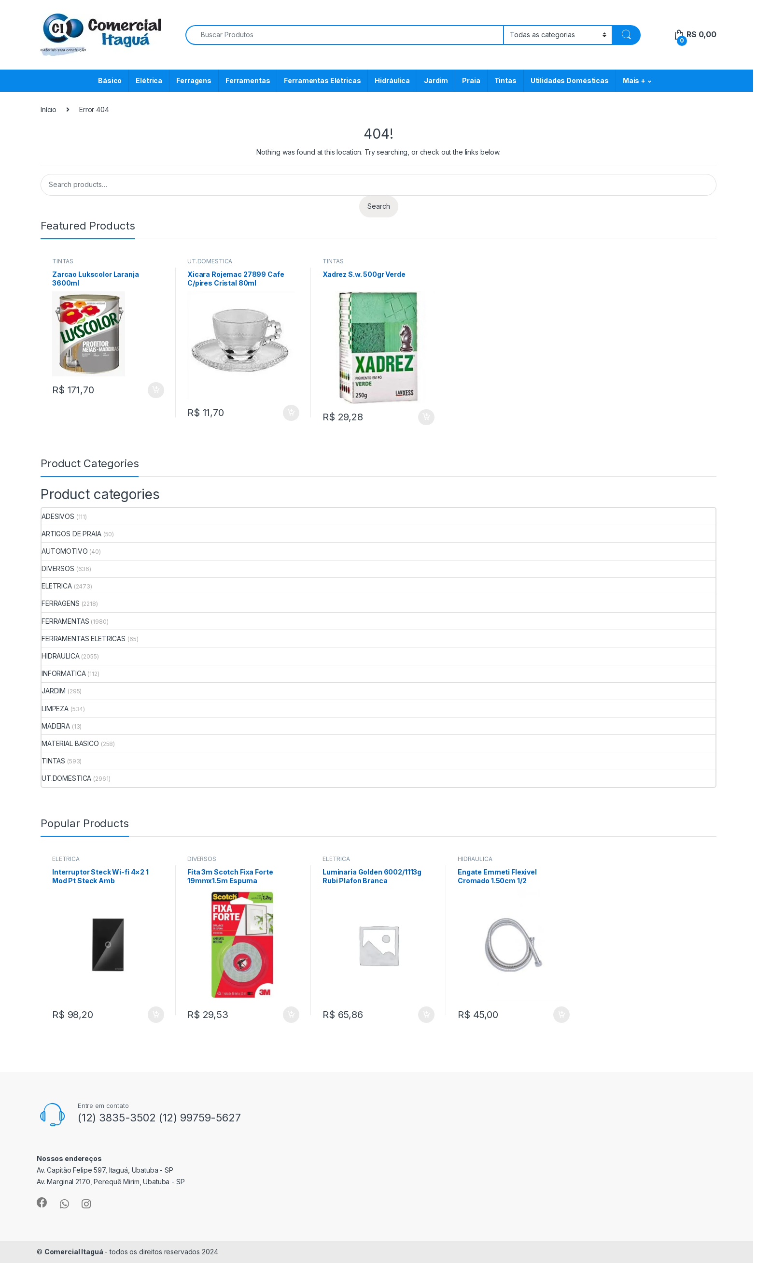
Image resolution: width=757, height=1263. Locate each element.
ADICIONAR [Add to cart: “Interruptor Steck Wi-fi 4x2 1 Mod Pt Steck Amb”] (156, 1014)
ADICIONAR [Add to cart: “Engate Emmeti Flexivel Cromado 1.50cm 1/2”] (561, 1014)
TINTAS (62, 261)
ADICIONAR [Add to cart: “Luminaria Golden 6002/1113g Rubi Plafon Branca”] (426, 1014)
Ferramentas (247, 80)
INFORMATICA (63, 673)
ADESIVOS (58, 516)
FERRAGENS (61, 603)
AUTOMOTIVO (65, 551)
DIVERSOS (58, 568)
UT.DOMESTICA (209, 261)
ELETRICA (57, 586)
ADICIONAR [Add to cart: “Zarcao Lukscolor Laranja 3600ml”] (156, 390)
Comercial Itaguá (73, 1252)
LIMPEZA (55, 708)
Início (48, 109)
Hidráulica (392, 80)
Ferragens (193, 80)
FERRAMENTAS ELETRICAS (84, 638)
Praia (471, 80)
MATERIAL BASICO (70, 743)
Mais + (634, 80)
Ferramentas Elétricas (322, 80)
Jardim (436, 80)
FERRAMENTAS (65, 621)
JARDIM (54, 691)
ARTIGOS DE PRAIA (71, 534)
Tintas (505, 80)
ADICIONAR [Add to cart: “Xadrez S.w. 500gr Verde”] (426, 417)
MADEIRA (56, 726)
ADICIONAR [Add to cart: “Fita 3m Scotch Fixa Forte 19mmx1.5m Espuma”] (291, 1014)
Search (378, 206)
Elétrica (149, 80)
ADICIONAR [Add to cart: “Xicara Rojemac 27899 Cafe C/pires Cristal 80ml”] (291, 413)
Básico (110, 80)
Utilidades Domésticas (570, 80)
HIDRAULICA (61, 656)
